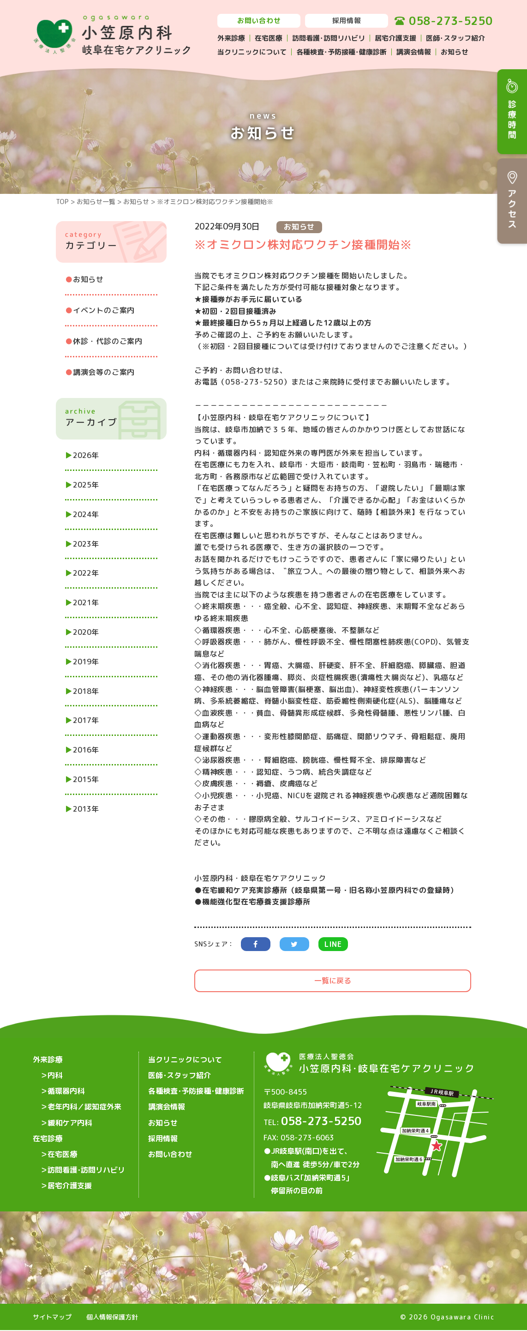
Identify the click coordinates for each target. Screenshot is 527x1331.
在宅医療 (268, 38)
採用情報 (346, 20)
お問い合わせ (259, 20)
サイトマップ (52, 1317)
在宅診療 (47, 1133)
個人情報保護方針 (112, 1317)
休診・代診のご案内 (108, 341)
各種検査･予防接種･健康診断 (341, 51)
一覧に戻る (332, 981)
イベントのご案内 (104, 310)
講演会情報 (413, 51)
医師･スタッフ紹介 (455, 38)
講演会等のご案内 (104, 372)
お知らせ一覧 (96, 201)
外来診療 (231, 38)
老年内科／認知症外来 (84, 1103)
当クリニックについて (252, 51)
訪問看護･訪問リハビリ (328, 38)
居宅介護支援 (395, 38)
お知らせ (454, 51)
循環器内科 (66, 1089)
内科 (55, 1074)
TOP (62, 201)
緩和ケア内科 (70, 1118)
